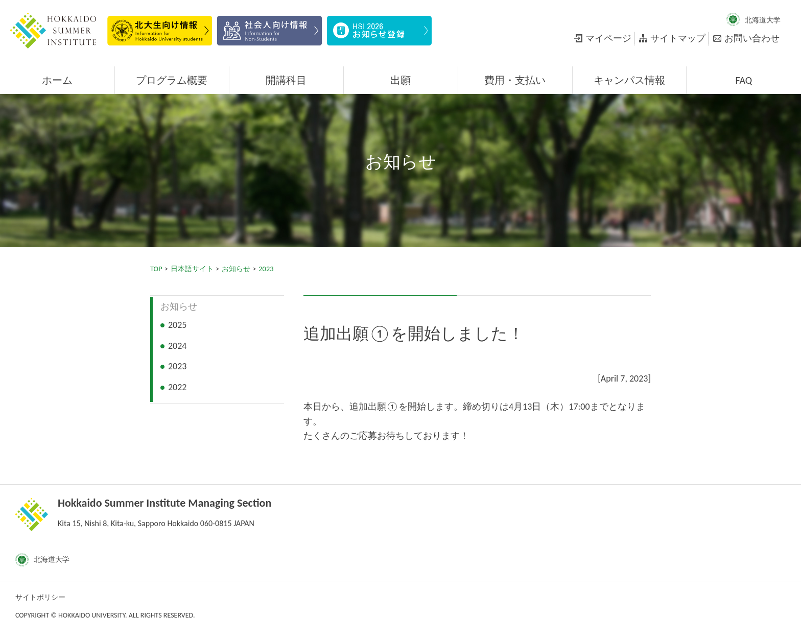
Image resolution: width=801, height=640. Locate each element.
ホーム (57, 80)
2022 (177, 387)
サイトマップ (677, 38)
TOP (156, 268)
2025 (177, 324)
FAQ (743, 80)
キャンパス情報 (629, 80)
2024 (177, 345)
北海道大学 (763, 20)
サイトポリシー (40, 597)
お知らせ (236, 268)
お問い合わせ (752, 38)
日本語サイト (192, 268)
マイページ (608, 38)
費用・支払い (515, 80)
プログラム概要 (171, 80)
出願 (400, 80)
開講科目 (286, 80)
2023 (265, 268)
